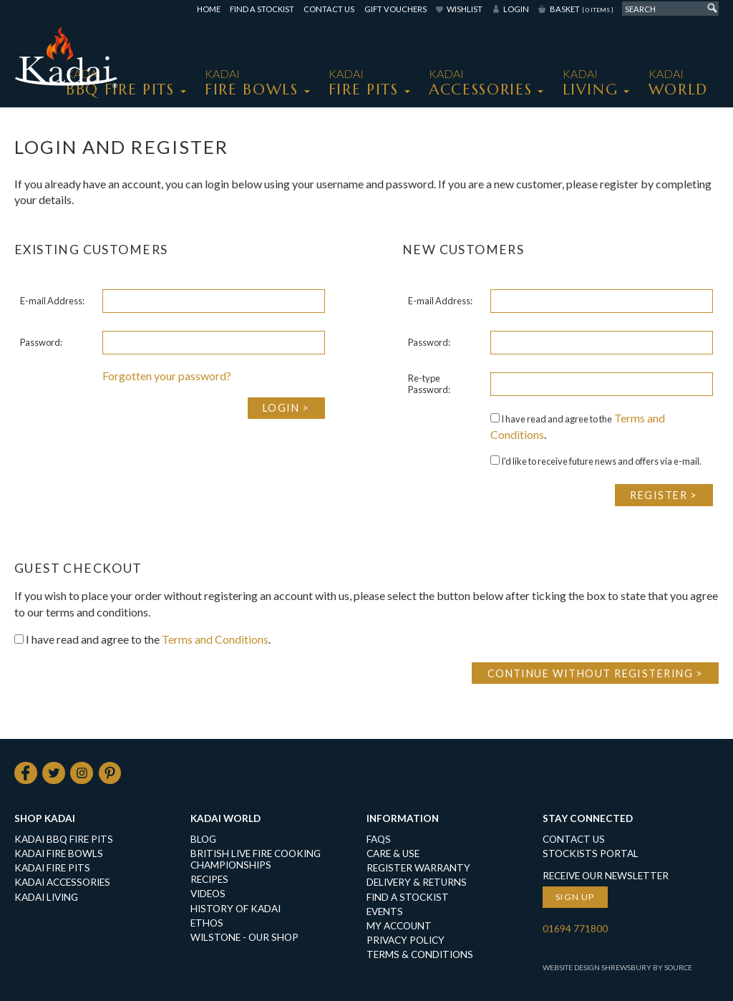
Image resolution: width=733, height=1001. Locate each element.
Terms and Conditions (215, 639)
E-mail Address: (52, 300)
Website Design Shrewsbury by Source (617, 967)
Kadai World (225, 818)
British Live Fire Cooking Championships (255, 859)
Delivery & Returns (416, 883)
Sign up (575, 897)
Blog (203, 840)
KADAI (120, 83)
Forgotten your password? (166, 375)
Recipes (209, 880)
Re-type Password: (429, 383)
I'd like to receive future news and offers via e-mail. (596, 461)
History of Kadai (235, 908)
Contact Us (329, 9)
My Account (399, 926)
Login (516, 9)
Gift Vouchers (395, 9)
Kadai (678, 83)
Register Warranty (418, 868)
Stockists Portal (591, 854)
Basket (581, 9)
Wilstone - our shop (244, 937)
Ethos (206, 923)
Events (384, 911)
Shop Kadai (44, 818)
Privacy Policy (405, 940)
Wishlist (464, 9)
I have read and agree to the (551, 419)
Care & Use (392, 854)
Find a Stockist (262, 9)
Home (208, 9)
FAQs (378, 840)
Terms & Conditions (419, 954)
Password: (41, 342)
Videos (207, 894)
